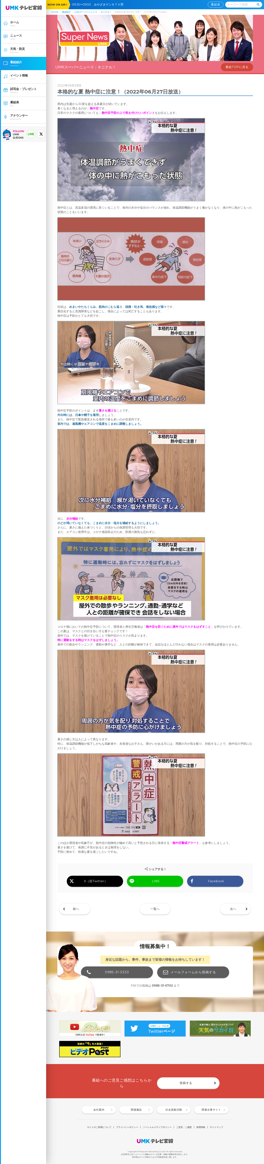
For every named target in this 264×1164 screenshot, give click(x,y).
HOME (54, 12)
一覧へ (155, 909)
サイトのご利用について (99, 1127)
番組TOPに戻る (237, 67)
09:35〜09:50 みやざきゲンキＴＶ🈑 (99, 4)
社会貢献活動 (173, 1109)
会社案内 (98, 1109)
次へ (233, 909)
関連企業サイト (211, 1109)
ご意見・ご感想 (184, 1127)
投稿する (186, 1083)
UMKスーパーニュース (85, 12)
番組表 (215, 4)
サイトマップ (216, 1127)
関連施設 (136, 1109)
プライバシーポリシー (127, 1127)
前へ (76, 909)
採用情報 (200, 1127)
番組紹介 (66, 12)
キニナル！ (106, 12)
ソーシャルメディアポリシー (157, 1127)
